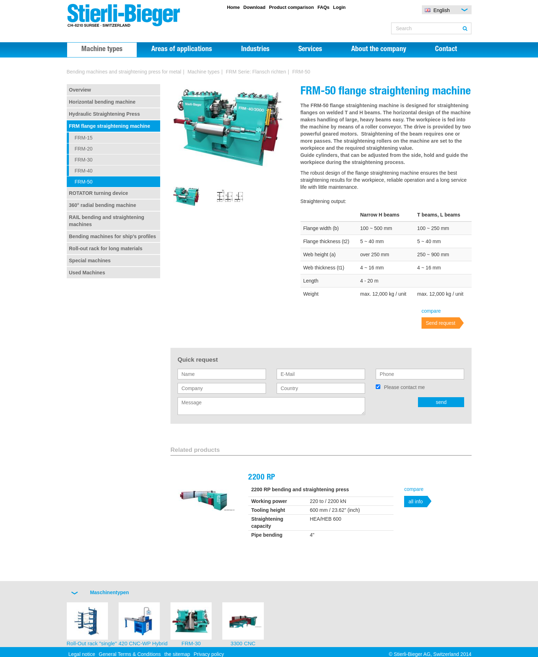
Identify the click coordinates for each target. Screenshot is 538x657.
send (441, 402)
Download (254, 7)
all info (415, 501)
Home (233, 7)
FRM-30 (84, 160)
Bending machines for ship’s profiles (112, 236)
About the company (378, 49)
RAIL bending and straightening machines (106, 220)
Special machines (90, 260)
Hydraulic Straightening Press (104, 114)
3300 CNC (242, 643)
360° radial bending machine (102, 205)
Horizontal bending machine (102, 102)
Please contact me (404, 387)
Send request (440, 323)
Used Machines (87, 272)
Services (310, 49)
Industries (255, 49)
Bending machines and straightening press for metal (124, 72)
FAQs (323, 7)
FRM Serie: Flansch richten (256, 72)
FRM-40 (84, 171)
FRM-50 (84, 182)
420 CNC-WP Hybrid (143, 643)
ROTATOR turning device (98, 193)
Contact (446, 49)
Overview (80, 90)
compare (431, 311)
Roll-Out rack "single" (92, 643)
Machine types (102, 49)
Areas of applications (181, 49)
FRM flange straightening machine (109, 126)
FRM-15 (84, 138)
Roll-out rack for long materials (105, 248)
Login (339, 7)
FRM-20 (84, 149)
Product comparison (291, 7)
